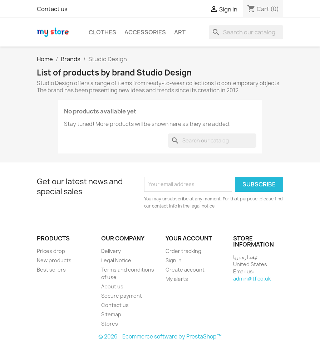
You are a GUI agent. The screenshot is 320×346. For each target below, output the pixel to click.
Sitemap (111, 314)
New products (54, 260)
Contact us (52, 9)
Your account (189, 238)
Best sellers (51, 269)
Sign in (174, 260)
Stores (109, 323)
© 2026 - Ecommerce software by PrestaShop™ (160, 336)
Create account (185, 269)
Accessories (145, 32)
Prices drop (51, 251)
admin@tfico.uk (252, 278)
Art (180, 32)
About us (112, 286)
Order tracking (183, 251)
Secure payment (121, 295)
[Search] (246, 32)
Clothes (102, 32)
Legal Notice (116, 260)
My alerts (177, 279)
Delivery (111, 251)
